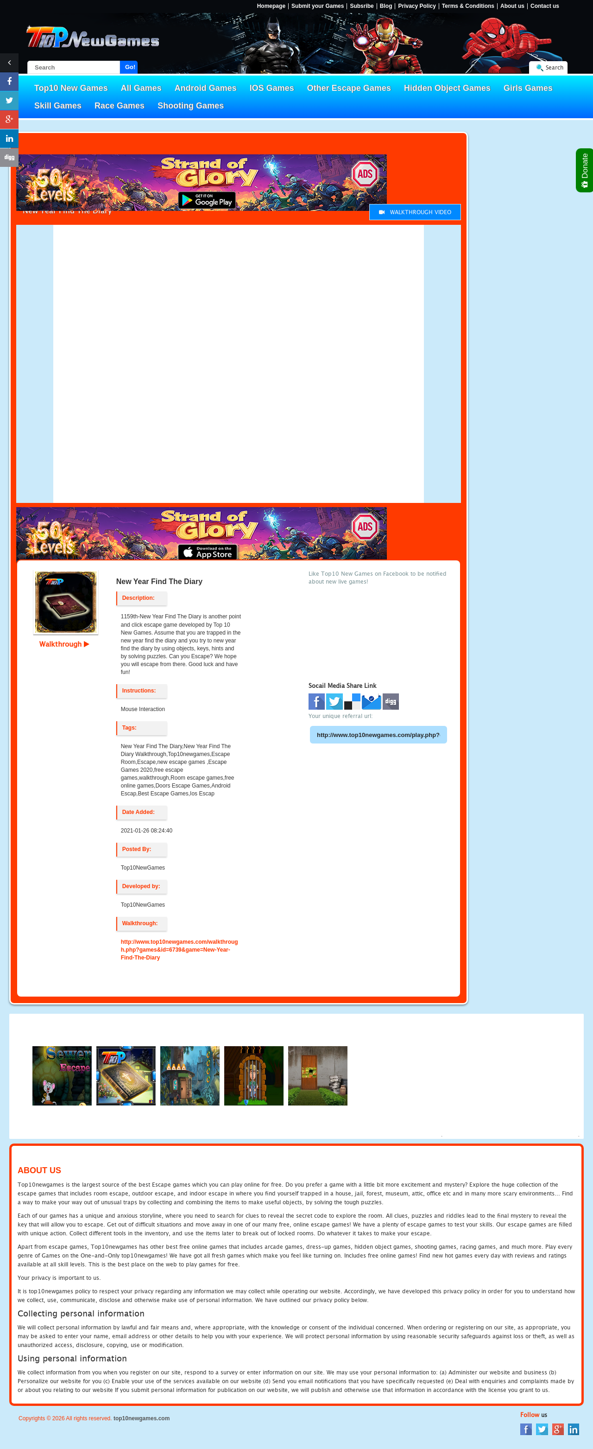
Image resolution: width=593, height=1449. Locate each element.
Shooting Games (191, 105)
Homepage (271, 6)
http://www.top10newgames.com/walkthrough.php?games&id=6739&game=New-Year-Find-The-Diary (179, 950)
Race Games (120, 105)
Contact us (544, 6)
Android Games (206, 88)
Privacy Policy (416, 6)
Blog (386, 6)
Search (554, 67)
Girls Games (528, 88)
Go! (130, 67)
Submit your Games (317, 6)
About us (512, 6)
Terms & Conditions (468, 6)
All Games (141, 88)
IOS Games (272, 88)
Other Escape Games (349, 88)
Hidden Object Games (447, 88)
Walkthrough (64, 644)
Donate (585, 170)
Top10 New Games (71, 88)
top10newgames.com (142, 1418)
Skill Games (58, 105)
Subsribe (361, 6)
